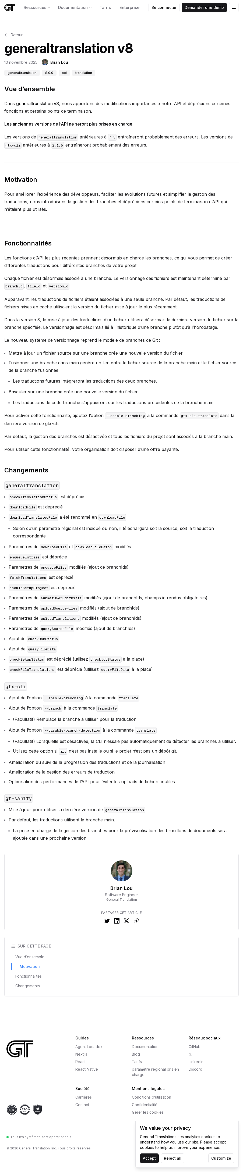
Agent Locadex (89, 1046)
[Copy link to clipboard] (136, 921)
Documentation (75, 7)
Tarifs (105, 7)
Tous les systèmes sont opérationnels (38, 1137)
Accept (149, 1158)
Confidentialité (144, 1104)
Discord (195, 1069)
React (80, 1061)
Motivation (20, 179)
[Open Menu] (234, 7)
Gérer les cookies (148, 1112)
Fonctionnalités (28, 243)
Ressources (37, 7)
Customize (221, 1158)
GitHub (194, 1046)
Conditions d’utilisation (151, 1097)
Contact (82, 1104)
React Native (86, 1069)
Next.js (81, 1054)
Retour (13, 35)
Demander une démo (204, 7)
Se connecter (164, 7)
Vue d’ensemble (29, 89)
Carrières (83, 1097)
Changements (26, 470)
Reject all (172, 1158)
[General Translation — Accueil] (33, 1048)
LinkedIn (196, 1061)
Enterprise (129, 7)
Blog (136, 1054)
